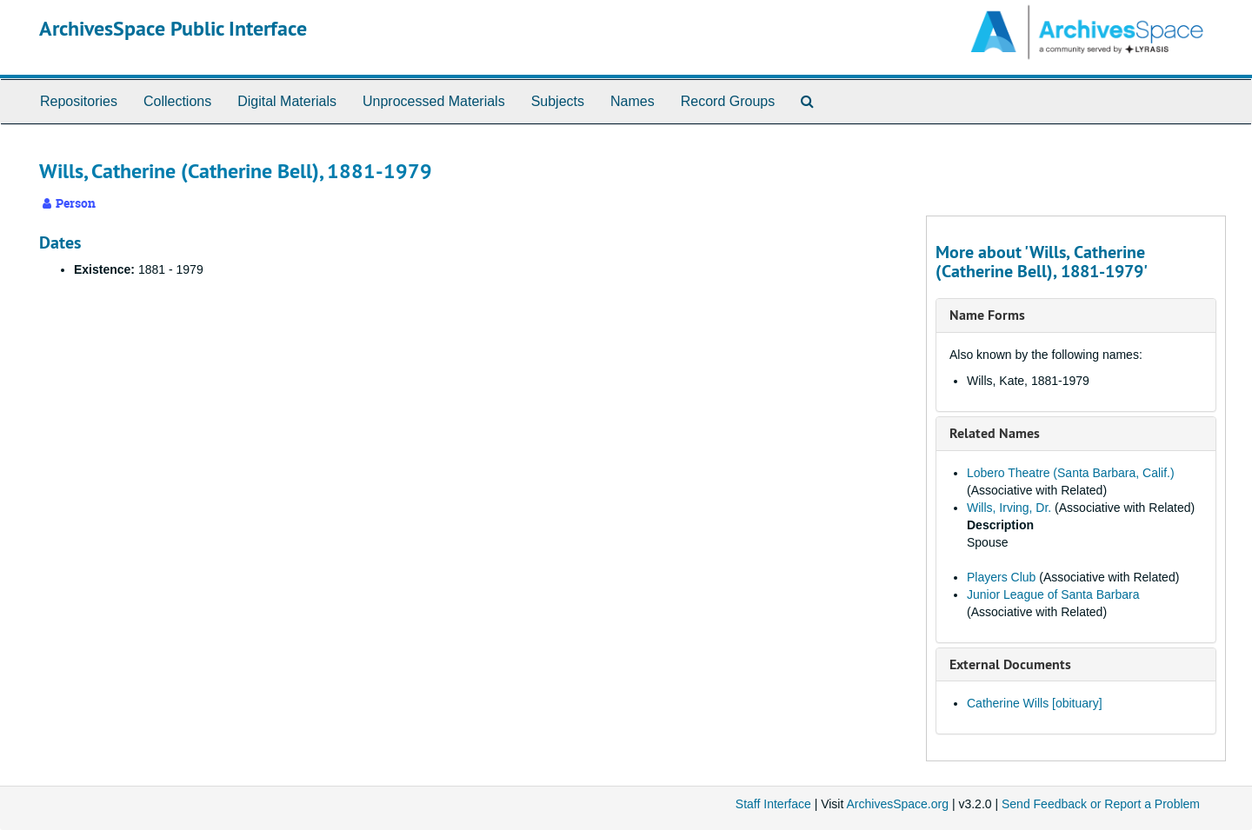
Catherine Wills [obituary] (1034, 703)
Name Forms (987, 315)
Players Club (1001, 577)
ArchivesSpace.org (897, 804)
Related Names (994, 433)
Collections (177, 101)
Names (632, 101)
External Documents (1010, 664)
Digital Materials (286, 101)
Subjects (557, 101)
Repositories (78, 101)
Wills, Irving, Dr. (1009, 508)
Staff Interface (773, 804)
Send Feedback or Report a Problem (1101, 804)
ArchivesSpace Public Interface (173, 28)
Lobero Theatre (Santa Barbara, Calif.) (1071, 473)
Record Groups (728, 101)
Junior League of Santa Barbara (1053, 594)
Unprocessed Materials (434, 101)
